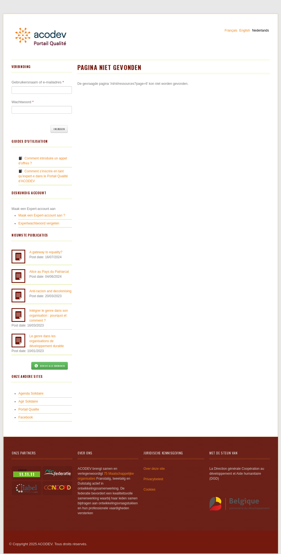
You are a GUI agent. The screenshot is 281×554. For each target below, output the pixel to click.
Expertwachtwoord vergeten (38, 223)
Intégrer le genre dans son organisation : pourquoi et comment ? (48, 315)
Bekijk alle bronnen (49, 366)
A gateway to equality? (45, 252)
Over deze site (154, 469)
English (244, 30)
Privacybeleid (153, 479)
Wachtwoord (22, 102)
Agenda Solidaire (30, 393)
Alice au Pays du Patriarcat (49, 272)
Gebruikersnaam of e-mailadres (38, 82)
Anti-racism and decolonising (50, 291)
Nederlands (260, 30)
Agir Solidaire (28, 401)
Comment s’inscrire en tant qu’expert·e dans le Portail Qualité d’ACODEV (43, 176)
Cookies (149, 489)
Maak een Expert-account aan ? (41, 215)
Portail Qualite (28, 409)
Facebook (25, 417)
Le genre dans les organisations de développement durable (46, 341)
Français (231, 30)
